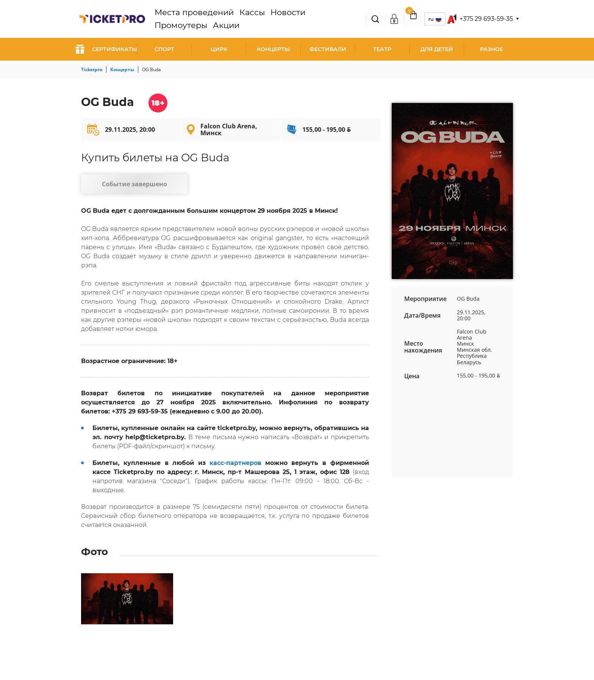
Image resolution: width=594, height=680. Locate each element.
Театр (382, 49)
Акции (336, 19)
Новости (267, 19)
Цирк (219, 49)
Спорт (164, 49)
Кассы (241, 19)
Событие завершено (128, 185)
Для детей (436, 49)
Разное (491, 49)
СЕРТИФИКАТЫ (106, 49)
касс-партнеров (235, 465)
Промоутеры (303, 19)
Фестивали (328, 49)
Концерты (273, 49)
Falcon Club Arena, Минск (228, 129)
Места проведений (200, 19)
